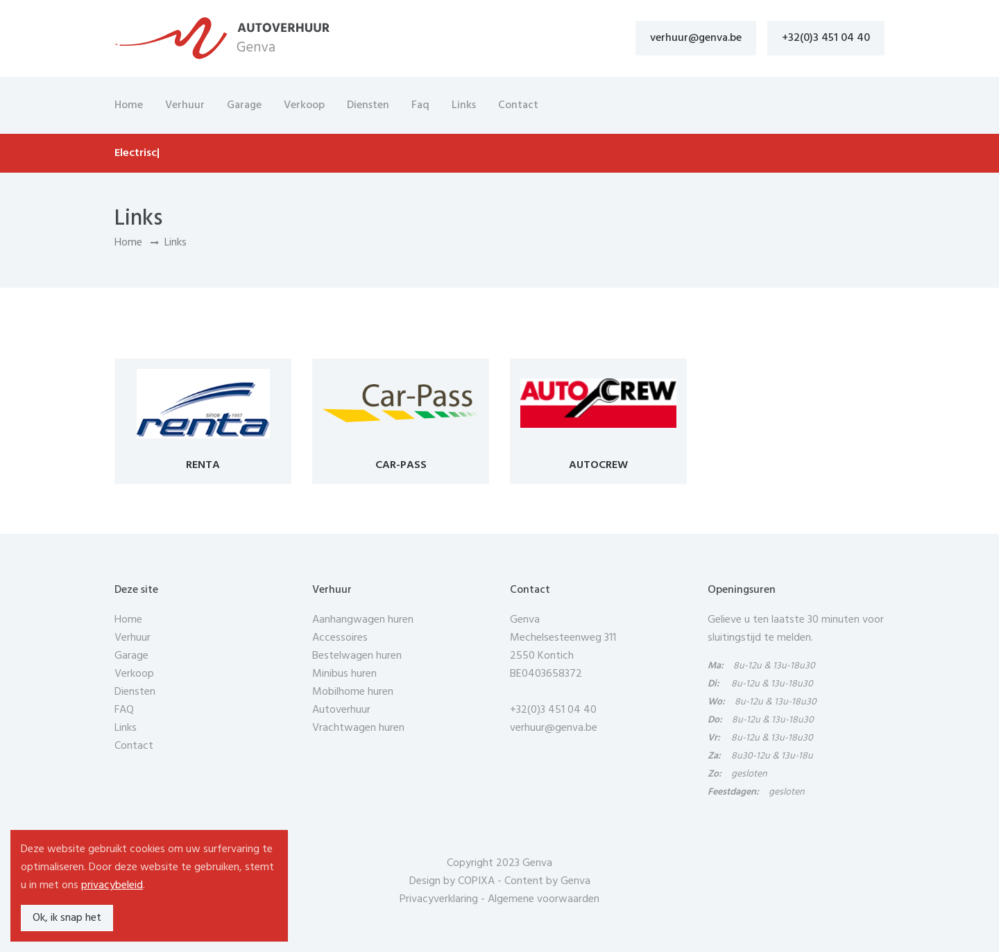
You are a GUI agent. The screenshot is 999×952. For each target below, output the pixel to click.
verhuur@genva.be (696, 38)
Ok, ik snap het (67, 918)
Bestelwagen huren (357, 656)
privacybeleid (112, 885)
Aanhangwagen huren (362, 620)
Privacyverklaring (439, 899)
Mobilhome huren (352, 692)
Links (464, 105)
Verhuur (185, 105)
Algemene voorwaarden (543, 899)
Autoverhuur (341, 710)
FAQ (124, 710)
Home (128, 105)
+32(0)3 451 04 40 (826, 38)
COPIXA (476, 881)
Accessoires (340, 638)
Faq (420, 105)
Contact (518, 105)
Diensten (368, 105)
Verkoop (304, 105)
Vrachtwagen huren (358, 728)
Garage (244, 105)
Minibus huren (344, 674)
